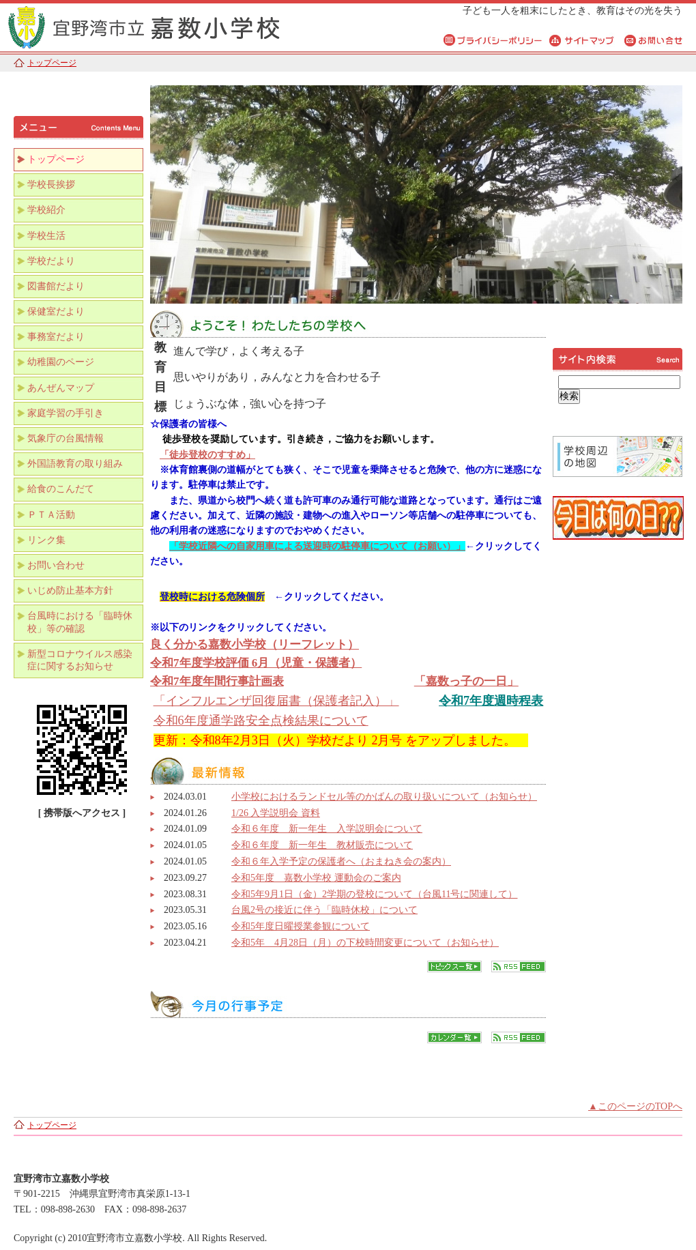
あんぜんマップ (60, 388)
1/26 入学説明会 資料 (275, 813)
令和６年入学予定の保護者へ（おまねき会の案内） (341, 861)
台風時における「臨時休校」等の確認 (79, 622)
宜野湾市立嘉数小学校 (170, 25)
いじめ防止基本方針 (70, 590)
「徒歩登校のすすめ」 (207, 455)
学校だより (51, 261)
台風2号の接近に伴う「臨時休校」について (324, 910)
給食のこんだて (60, 489)
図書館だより (56, 286)
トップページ (51, 63)
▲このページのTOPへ (635, 1106)
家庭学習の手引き (65, 413)
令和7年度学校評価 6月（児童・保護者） (256, 662)
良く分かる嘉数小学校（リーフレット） (254, 644)
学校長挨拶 (51, 184)
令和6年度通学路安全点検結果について (261, 720)
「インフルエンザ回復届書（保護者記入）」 (276, 701)
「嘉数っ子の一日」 (466, 681)
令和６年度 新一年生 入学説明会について (326, 829)
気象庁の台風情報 (65, 438)
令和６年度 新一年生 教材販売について (322, 845)
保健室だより (56, 311)
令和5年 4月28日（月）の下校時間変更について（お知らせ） (365, 943)
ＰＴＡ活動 (51, 515)
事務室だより (56, 337)
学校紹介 (46, 210)
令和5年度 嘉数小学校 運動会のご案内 (316, 878)
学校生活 (46, 236)
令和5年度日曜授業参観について (300, 926)
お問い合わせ (56, 565)
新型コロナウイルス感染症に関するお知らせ (79, 660)
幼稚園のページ (60, 362)
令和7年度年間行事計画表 (217, 681)
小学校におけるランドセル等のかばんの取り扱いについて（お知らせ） (384, 796)
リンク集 (46, 540)
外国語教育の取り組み (75, 464)
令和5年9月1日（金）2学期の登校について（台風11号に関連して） (374, 894)
